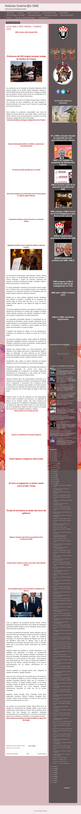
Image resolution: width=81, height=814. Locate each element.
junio (54, 473)
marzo (54, 479)
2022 (53, 453)
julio (54, 471)
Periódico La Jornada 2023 (33, 12)
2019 (53, 459)
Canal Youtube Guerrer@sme (34, 15)
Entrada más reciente (12, 753)
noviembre (55, 463)
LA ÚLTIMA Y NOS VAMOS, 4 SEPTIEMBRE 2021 (63, 422)
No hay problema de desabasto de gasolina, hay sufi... (60, 719)
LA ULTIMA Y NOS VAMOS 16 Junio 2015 (66, 393)
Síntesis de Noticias (15, 748)
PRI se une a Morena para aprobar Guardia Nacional (61, 622)
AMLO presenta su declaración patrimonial (62, 728)
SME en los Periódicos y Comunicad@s (16, 15)
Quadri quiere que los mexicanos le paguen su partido (61, 489)
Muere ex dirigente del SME (63, 408)
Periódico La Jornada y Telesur (60, 527)
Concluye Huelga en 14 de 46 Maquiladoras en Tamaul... (59, 536)
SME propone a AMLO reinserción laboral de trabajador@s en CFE (66, 438)
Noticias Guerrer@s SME (22, 6)
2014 (53, 774)
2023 (53, 452)
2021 (53, 456)
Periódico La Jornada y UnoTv (60, 759)
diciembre (55, 461)
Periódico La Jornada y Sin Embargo (61, 763)
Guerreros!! (9, 17)
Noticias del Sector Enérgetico (49, 12)
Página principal (10, 12)
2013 (53, 776)
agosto (54, 469)
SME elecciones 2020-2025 (66, 15)
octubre (55, 465)
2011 (53, 780)
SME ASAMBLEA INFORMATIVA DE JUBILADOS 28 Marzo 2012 (65, 401)
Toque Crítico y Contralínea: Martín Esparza (25, 17)
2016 (53, 770)
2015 (53, 772)
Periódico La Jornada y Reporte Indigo (61, 495)
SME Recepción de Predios (51, 15)
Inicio (27, 753)
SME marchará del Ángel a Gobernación (59, 415)
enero (54, 483)
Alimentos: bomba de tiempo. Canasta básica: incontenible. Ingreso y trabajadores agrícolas (60, 431)
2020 (53, 458)
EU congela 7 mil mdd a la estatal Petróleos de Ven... (60, 504)
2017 (53, 768)
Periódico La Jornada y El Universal (65, 376)
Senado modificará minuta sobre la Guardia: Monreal (61, 611)
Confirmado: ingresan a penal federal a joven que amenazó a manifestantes (65, 385)
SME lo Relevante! (63, 12)
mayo (54, 475)
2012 (53, 778)
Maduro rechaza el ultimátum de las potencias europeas (61, 524)
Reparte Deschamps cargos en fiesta (61, 642)
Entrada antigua (42, 753)
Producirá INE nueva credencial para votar (62, 721)
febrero (55, 481)
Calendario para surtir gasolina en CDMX (62, 644)
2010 (53, 782)
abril (54, 477)
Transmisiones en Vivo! (43, 17)
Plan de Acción (20, 12)
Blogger (45, 810)
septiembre (55, 467)
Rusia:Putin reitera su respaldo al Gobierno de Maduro (60, 548)
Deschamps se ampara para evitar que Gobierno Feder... (61, 672)
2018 (53, 766)
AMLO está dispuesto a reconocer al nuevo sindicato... (61, 571)
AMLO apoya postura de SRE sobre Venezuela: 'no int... (61, 559)
